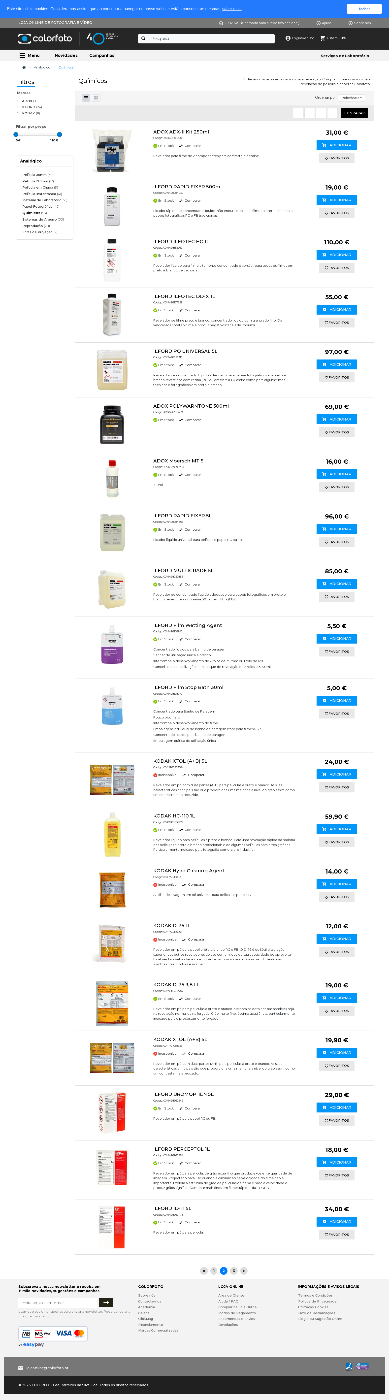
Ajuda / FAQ (228, 1301)
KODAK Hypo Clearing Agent (189, 871)
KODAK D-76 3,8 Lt (176, 984)
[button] (96, 98)
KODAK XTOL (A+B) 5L (180, 761)
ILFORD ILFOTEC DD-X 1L (184, 296)
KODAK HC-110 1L (174, 816)
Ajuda (324, 23)
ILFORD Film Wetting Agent (187, 625)
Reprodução (36, 226)
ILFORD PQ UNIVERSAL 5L (185, 351)
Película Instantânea (42, 194)
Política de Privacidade (317, 1301)
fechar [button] (364, 9)
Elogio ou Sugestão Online (320, 1319)
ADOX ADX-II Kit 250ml (181, 132)
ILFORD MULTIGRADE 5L (183, 570)
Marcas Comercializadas (158, 1330)
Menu (34, 55)
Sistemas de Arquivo (43, 219)
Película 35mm (38, 175)
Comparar (354, 113)
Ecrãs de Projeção (39, 232)
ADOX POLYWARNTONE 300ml (191, 406)
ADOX (30, 101)
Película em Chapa (40, 187)
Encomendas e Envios (236, 1319)
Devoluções (228, 1325)
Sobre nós (360, 23)
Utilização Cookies (313, 1307)
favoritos (336, 158)
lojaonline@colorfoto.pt (47, 1368)
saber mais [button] (232, 9)
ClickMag (145, 1319)
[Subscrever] (106, 1302)
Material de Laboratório (44, 200)
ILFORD (32, 107)
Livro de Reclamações (316, 1313)
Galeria (144, 1313)
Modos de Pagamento (237, 1313)
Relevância (350, 98)
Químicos (34, 213)
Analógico (42, 67)
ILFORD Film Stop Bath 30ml (188, 687)
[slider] (15, 134)
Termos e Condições (315, 1295)
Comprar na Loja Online (237, 1307)
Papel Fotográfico (40, 206)
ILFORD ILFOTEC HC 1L (181, 241)
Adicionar (336, 145)
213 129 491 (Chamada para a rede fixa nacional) (259, 23)
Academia (146, 1307)
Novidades (66, 55)
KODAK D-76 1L (172, 925)
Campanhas (101, 55)
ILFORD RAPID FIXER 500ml (187, 187)
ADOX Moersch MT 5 (178, 461)
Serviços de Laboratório (345, 55)
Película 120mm (38, 181)
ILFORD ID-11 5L (172, 1208)
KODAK (31, 113)
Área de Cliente (231, 1295)
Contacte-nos (149, 1301)
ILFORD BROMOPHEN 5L (183, 1094)
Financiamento (150, 1325)
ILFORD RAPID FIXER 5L (182, 516)
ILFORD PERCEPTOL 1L (181, 1149)
